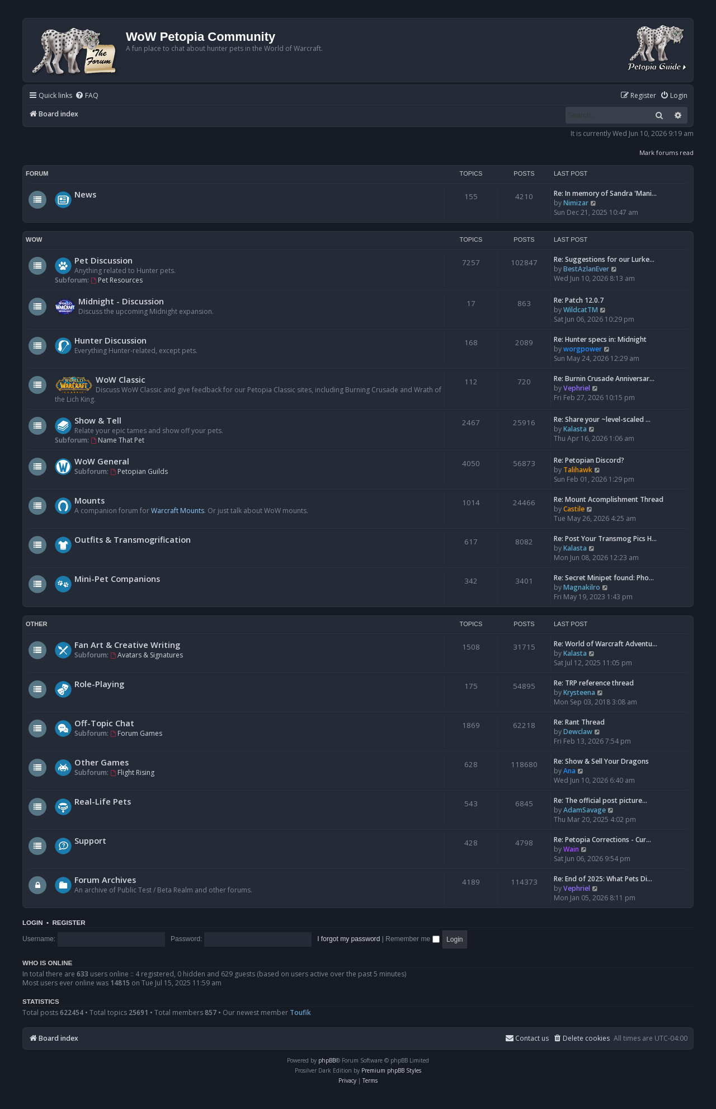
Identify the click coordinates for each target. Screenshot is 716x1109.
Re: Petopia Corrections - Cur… (602, 839)
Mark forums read (666, 152)
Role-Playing (99, 683)
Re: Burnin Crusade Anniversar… (604, 378)
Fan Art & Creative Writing (127, 644)
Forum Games (136, 733)
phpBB (327, 1060)
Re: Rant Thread (579, 722)
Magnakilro (581, 587)
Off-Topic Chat (104, 723)
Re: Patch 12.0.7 (579, 300)
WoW (34, 239)
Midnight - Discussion (121, 301)
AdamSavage (584, 810)
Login (32, 922)
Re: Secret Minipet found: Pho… (604, 577)
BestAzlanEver (586, 269)
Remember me (412, 939)
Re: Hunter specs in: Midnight (600, 339)
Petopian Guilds (139, 471)
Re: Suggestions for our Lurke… (604, 259)
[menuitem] (86, 96)
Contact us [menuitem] (527, 1038)
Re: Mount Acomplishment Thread (608, 499)
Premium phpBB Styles (391, 1070)
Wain (571, 849)
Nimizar (575, 203)
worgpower (582, 349)
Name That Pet (117, 440)
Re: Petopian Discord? (589, 460)
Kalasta (575, 429)
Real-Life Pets (102, 801)
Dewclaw (577, 731)
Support (90, 840)
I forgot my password (348, 939)
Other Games (101, 762)
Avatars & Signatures (146, 655)
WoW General (101, 461)
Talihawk (577, 469)
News (85, 194)
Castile (574, 509)
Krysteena (579, 692)
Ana (569, 771)
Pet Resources (117, 280)
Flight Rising (132, 772)
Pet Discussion (103, 260)
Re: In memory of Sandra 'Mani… (605, 193)
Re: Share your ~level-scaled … (602, 419)
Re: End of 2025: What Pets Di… (603, 879)
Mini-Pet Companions (117, 578)
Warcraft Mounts (177, 510)
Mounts (89, 500)
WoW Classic (120, 379)
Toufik (300, 1012)
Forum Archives (105, 879)
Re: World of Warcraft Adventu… (605, 644)
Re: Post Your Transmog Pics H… (605, 538)
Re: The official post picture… (600, 800)
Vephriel (576, 388)
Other (37, 624)
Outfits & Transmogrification (132, 539)
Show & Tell (97, 420)
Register (68, 922)
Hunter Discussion (110, 340)
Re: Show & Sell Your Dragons (601, 761)
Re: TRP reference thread (594, 683)
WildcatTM (580, 309)
